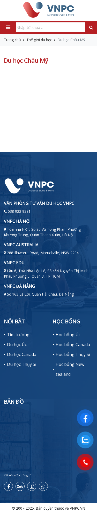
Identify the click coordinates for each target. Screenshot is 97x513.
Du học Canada (21, 354)
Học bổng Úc (68, 334)
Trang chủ (12, 39)
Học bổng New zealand (70, 369)
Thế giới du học (39, 39)
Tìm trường (18, 334)
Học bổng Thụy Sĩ (73, 354)
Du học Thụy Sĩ (21, 364)
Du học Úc (17, 344)
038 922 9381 (19, 211)
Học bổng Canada (73, 344)
